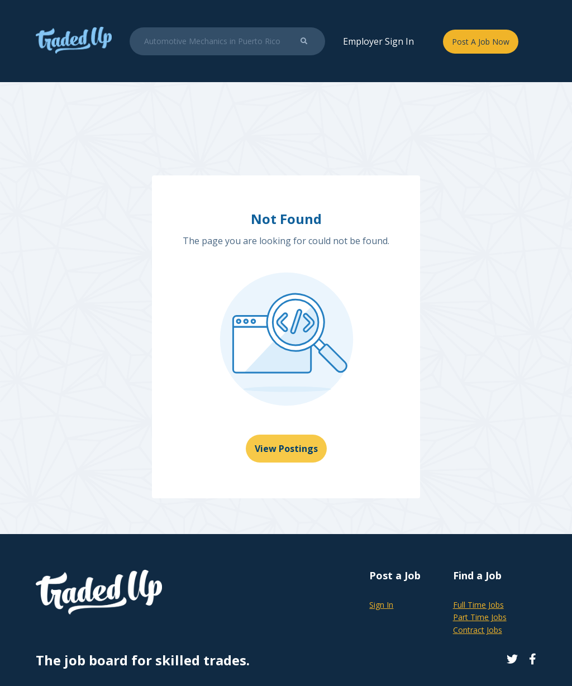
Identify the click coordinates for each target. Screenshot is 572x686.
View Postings (286, 448)
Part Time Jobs (480, 617)
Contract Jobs (477, 630)
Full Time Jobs (478, 604)
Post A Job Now (480, 41)
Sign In (381, 604)
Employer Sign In (378, 41)
